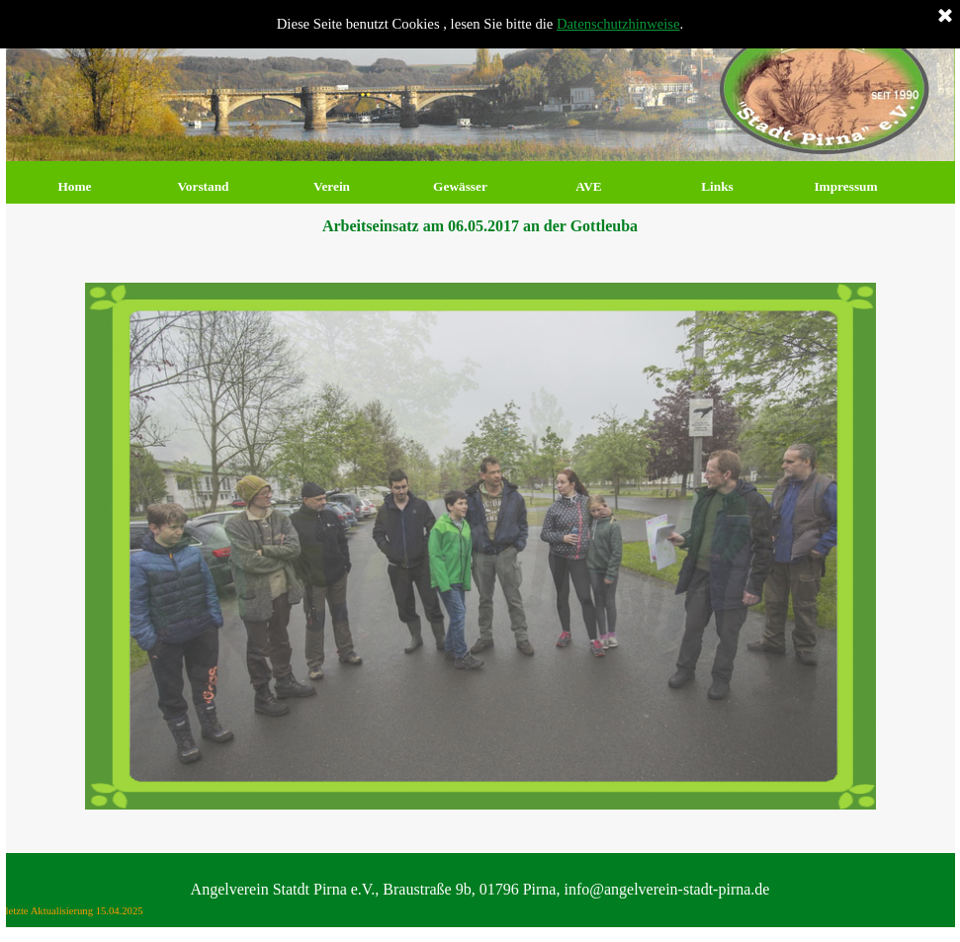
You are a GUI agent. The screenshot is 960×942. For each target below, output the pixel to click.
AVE (588, 186)
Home (74, 186)
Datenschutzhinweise (618, 24)
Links (717, 186)
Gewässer (460, 186)
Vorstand (202, 186)
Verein (331, 186)
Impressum (845, 186)
